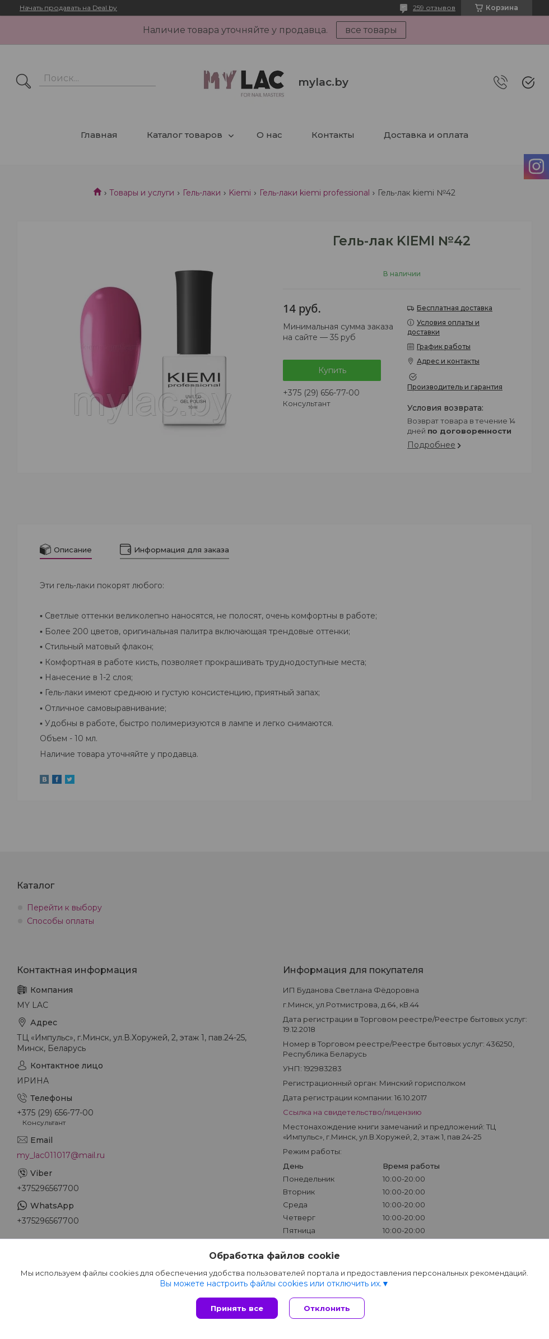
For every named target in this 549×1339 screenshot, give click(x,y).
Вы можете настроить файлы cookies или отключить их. (270, 1283)
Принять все (237, 1308)
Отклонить (327, 1308)
